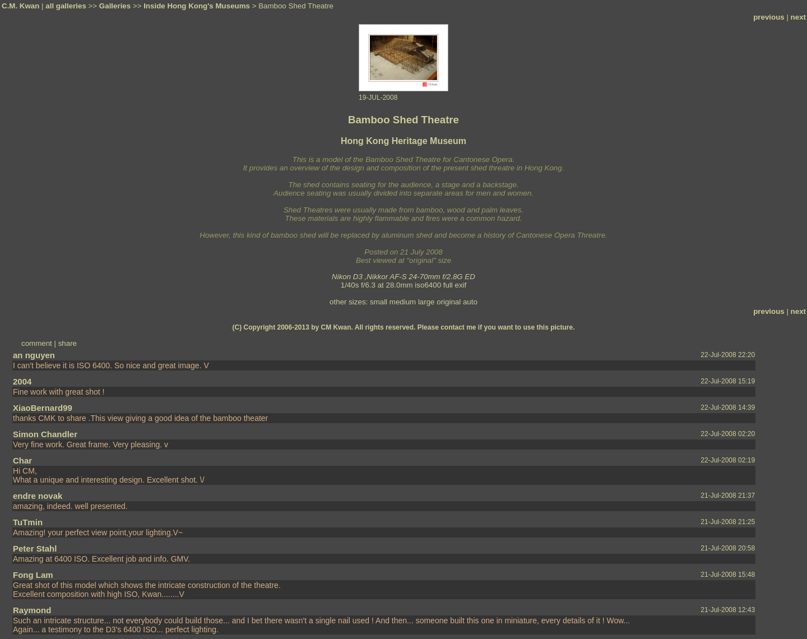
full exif (454, 285)
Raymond (32, 610)
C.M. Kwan (20, 6)
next (798, 17)
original (449, 302)
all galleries (65, 6)
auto (470, 302)
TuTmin (28, 522)
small (378, 302)
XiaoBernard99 (42, 408)
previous (769, 17)
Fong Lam (33, 575)
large (426, 302)
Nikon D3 (347, 276)
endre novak (37, 496)
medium (402, 302)
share (67, 343)
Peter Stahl (35, 548)
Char (22, 460)
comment (36, 343)
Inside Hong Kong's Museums (196, 6)
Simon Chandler (45, 434)
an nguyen (34, 355)
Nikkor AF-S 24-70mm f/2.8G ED (421, 276)
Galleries (115, 6)
